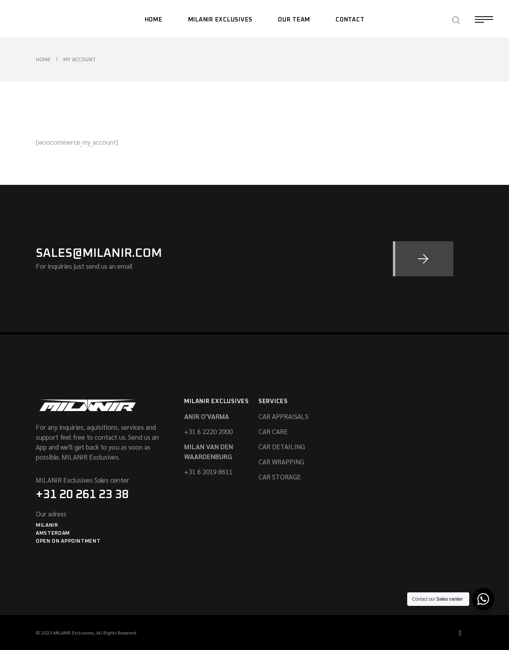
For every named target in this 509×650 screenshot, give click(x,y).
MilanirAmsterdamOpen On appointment (68, 533)
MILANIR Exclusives (73, 632)
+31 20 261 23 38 (82, 495)
